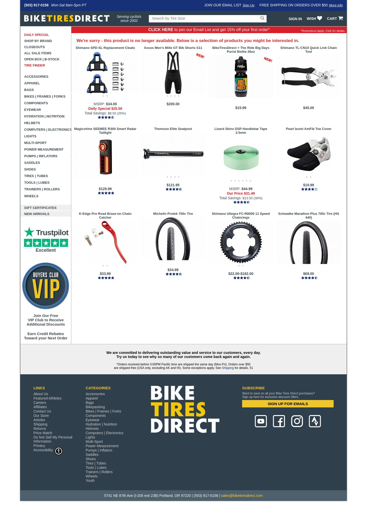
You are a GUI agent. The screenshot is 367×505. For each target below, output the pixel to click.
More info (336, 5)
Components (36, 103)
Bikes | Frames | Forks (44, 96)
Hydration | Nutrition (44, 116)
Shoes (30, 169)
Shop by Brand (38, 41)
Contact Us (42, 411)
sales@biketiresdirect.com (242, 496)
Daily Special (36, 35)
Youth (90, 481)
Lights (30, 136)
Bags (29, 90)
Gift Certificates (40, 208)
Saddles (32, 163)
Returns (39, 429)
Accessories (36, 76)
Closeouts (34, 47)
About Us (40, 394)
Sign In (295, 19)
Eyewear (32, 110)
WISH (315, 19)
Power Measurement (44, 149)
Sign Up (248, 5)
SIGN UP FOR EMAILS (288, 404)
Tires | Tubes (36, 176)
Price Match (42, 433)
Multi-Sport (35, 143)
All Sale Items (37, 53)
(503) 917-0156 (36, 5)
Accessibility (48, 450)
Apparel (32, 83)
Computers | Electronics (47, 129)
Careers (39, 403)
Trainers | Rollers (42, 189)
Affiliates (40, 407)
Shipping (228, 368)
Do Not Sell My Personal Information (52, 439)
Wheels (31, 196)
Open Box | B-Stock (41, 59)
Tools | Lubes (36, 182)
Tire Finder (34, 65)
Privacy (39, 446)
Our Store (41, 416)
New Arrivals (36, 214)
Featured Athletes (47, 398)
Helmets (32, 123)
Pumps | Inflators (40, 156)
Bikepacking (95, 407)
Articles (39, 420)
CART (335, 19)
